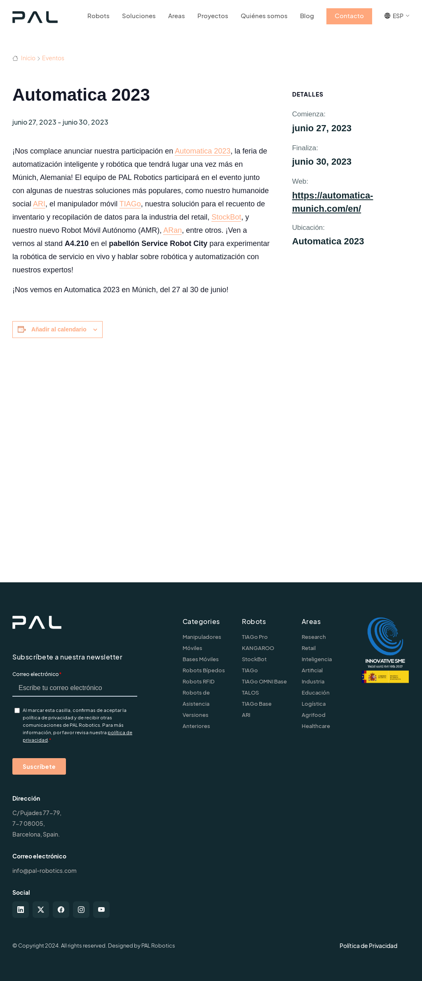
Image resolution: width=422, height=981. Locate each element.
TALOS (250, 692)
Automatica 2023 (202, 151)
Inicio (23, 57)
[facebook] (61, 909)
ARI (39, 204)
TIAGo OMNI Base (264, 681)
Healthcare (316, 726)
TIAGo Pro (255, 637)
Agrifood (314, 715)
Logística (314, 703)
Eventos (53, 57)
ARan (172, 230)
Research (314, 637)
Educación (316, 692)
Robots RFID (199, 681)
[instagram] (81, 909)
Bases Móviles (201, 659)
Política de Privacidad (368, 945)
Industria (313, 681)
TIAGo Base (257, 703)
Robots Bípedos (204, 670)
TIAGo (130, 204)
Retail (309, 648)
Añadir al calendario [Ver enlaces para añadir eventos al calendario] (59, 329)
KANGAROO (258, 648)
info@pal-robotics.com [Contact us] (44, 870)
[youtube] (101, 909)
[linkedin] (20, 909)
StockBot (226, 217)
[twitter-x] (41, 909)
